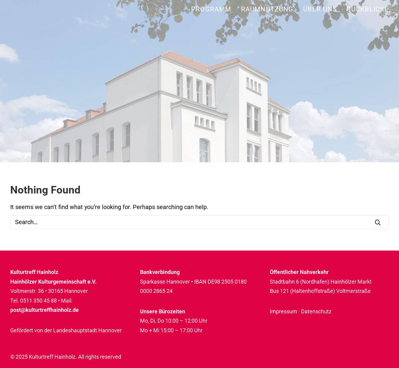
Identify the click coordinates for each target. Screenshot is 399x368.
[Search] (199, 222)
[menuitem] (213, 9)
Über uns (320, 9)
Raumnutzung (267, 9)
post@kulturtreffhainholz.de (44, 310)
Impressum (283, 311)
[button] (378, 222)
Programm (211, 9)
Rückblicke (368, 9)
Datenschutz (316, 311)
